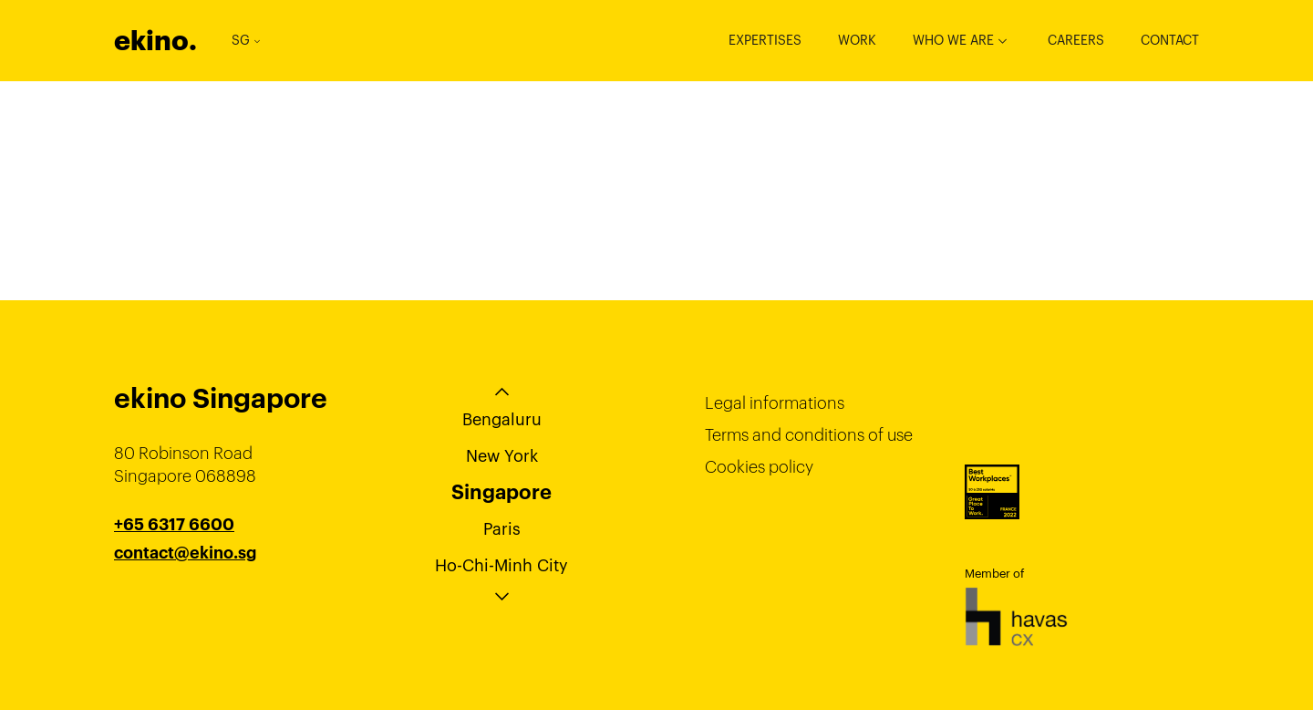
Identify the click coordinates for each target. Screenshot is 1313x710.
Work (857, 40)
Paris (502, 528)
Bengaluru (502, 419)
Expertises (765, 40)
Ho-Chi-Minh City (501, 565)
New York (502, 455)
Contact (1170, 40)
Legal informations (774, 403)
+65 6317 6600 (174, 525)
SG (246, 40)
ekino (155, 40)
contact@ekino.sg (185, 553)
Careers (1076, 40)
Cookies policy (759, 466)
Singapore (501, 491)
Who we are (953, 40)
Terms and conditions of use (809, 434)
